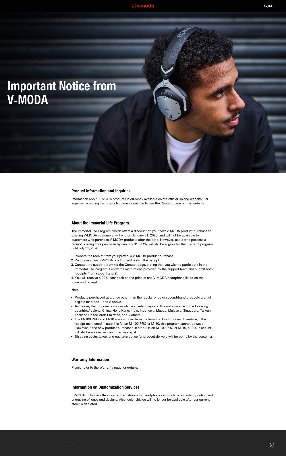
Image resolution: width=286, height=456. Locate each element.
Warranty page (110, 367)
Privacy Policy (62, 444)
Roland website (190, 199)
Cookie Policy (77, 444)
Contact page (171, 203)
